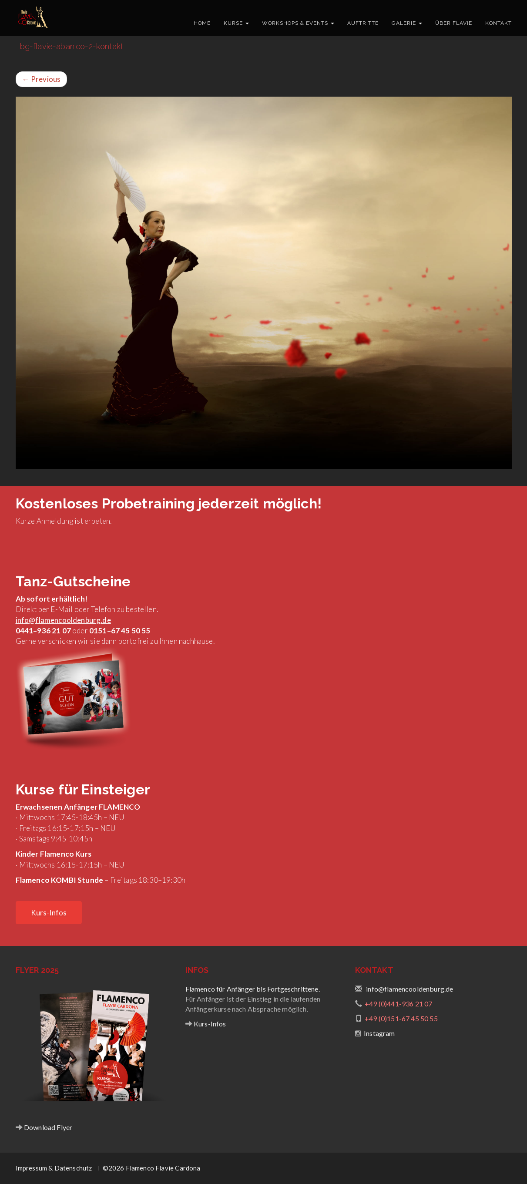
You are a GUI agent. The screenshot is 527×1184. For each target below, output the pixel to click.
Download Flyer (48, 1127)
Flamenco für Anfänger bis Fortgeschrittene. (252, 989)
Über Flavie (453, 23)
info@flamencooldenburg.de (63, 620)
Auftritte (363, 23)
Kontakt (498, 23)
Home (202, 23)
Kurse (236, 23)
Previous (41, 79)
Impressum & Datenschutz (54, 1168)
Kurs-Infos (209, 1023)
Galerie (407, 23)
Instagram (379, 1033)
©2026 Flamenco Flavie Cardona (152, 1168)
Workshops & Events (298, 23)
